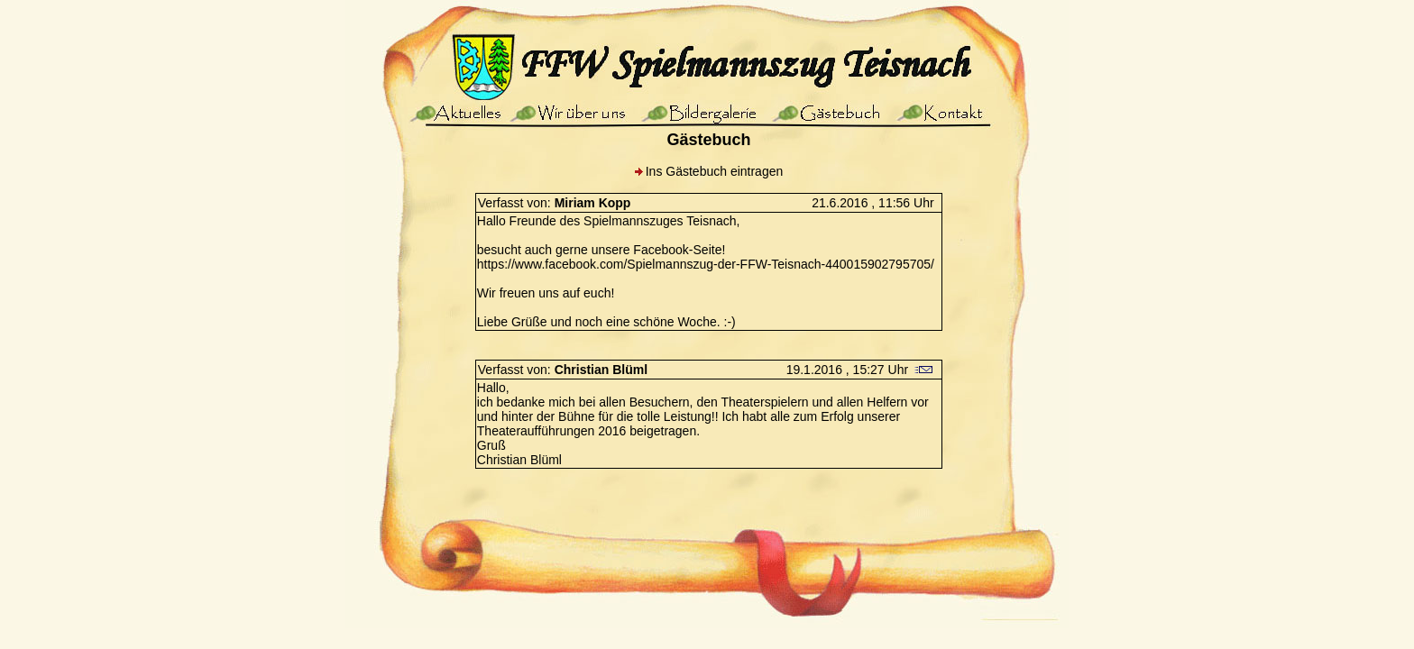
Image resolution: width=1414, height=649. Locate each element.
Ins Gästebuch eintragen (715, 171)
